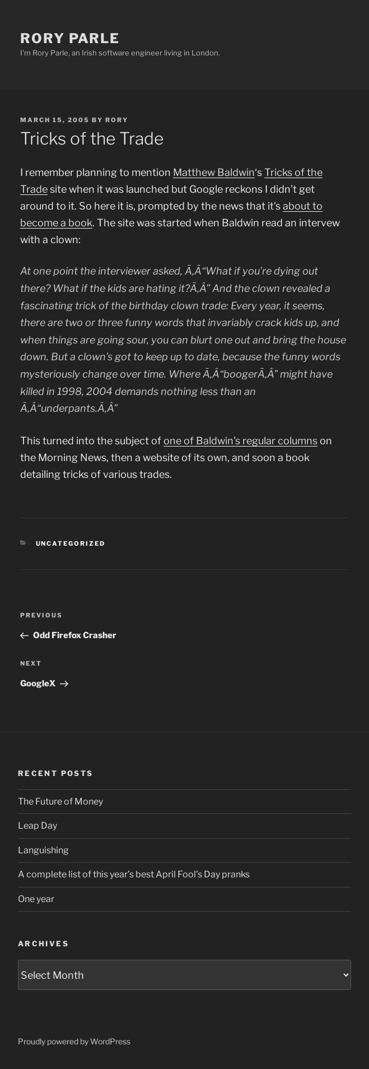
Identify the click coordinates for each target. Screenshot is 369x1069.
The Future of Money (60, 801)
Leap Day (37, 825)
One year (36, 899)
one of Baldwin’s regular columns (240, 441)
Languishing (43, 850)
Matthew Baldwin (214, 172)
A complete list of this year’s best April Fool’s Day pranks (134, 874)
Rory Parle (70, 38)
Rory (116, 120)
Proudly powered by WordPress (74, 1041)
